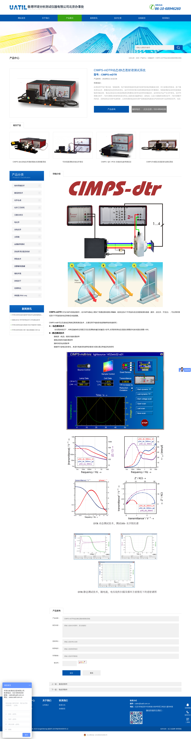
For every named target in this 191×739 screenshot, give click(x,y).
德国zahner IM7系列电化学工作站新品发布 (26, 320)
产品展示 (69, 18)
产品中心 (143, 58)
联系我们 (166, 18)
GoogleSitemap (42, 729)
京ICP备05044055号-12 (60, 729)
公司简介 (45, 705)
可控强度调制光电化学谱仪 (73, 162)
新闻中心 (30, 700)
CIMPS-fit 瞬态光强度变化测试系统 (159, 162)
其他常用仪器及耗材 (22, 252)
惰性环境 (17, 273)
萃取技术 (17, 259)
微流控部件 (63, 684)
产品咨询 (111, 109)
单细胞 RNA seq (20, 295)
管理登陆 (178, 729)
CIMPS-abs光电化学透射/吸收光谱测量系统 (29, 162)
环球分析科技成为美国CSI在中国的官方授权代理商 (28, 325)
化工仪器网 (171, 729)
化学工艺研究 (19, 208)
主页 (137, 58)
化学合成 (17, 200)
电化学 (16, 222)
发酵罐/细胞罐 (19, 266)
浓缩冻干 (17, 281)
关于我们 (45, 18)
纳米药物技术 (19, 186)
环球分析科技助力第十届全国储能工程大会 (26, 330)
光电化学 (151, 58)
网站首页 (21, 18)
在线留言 (142, 18)
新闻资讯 (93, 18)
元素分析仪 (18, 215)
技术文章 (118, 18)
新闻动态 (29, 705)
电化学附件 (63, 690)
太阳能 (16, 237)
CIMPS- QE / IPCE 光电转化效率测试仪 (116, 162)
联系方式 (62, 705)
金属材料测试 (19, 244)
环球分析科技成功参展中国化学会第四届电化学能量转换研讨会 (28, 315)
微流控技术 (18, 193)
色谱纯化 (17, 288)
